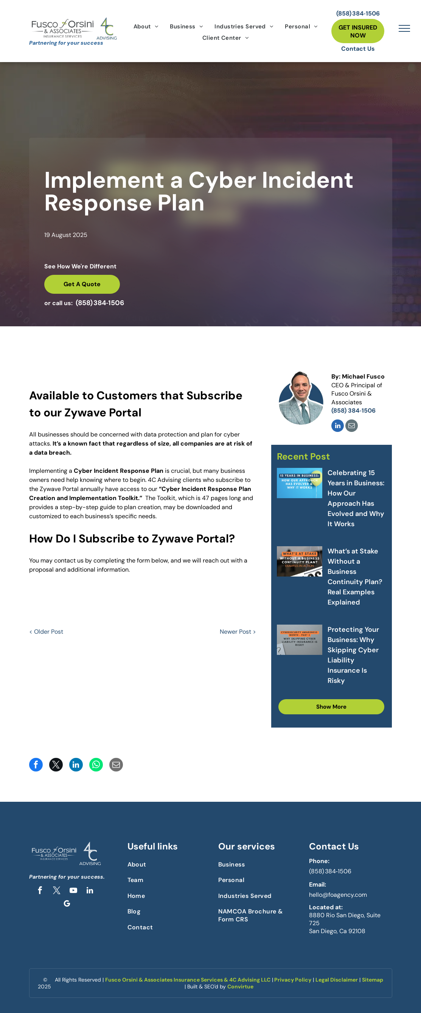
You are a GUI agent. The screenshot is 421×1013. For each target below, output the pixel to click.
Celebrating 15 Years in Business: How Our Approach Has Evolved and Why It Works (356, 498)
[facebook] (40, 891)
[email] (351, 426)
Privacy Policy (292, 979)
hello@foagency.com (338, 895)
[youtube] (73, 891)
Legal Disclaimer (336, 979)
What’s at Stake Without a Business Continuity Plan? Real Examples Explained (355, 577)
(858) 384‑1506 (330, 871)
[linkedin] (337, 426)
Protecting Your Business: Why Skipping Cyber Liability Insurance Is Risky (353, 655)
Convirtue (240, 986)
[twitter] (56, 891)
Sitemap (372, 979)
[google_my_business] (67, 904)
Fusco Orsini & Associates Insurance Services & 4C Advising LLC (187, 979)
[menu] (404, 28)
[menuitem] (146, 26)
